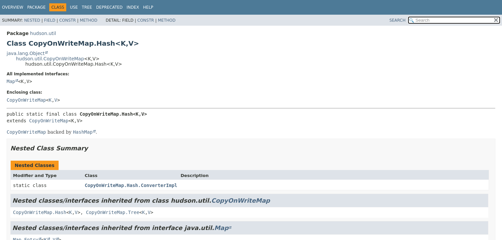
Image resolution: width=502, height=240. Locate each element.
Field (49, 20)
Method (89, 20)
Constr (67, 20)
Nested (32, 20)
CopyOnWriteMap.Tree (112, 212)
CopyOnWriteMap (26, 100)
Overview (12, 7)
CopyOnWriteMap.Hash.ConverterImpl (131, 185)
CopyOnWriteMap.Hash (39, 212)
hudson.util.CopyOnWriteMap (50, 58)
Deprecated (109, 7)
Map (11, 81)
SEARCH (397, 20)
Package (36, 7)
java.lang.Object (26, 53)
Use (74, 7)
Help (148, 7)
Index (132, 7)
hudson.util (43, 33)
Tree (87, 7)
